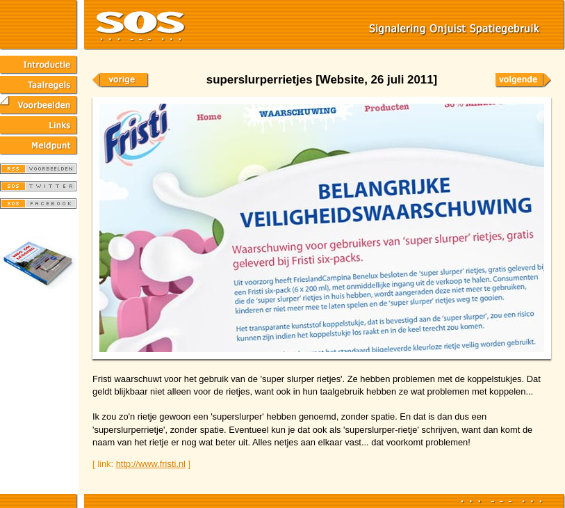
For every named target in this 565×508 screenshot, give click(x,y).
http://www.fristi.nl (151, 464)
